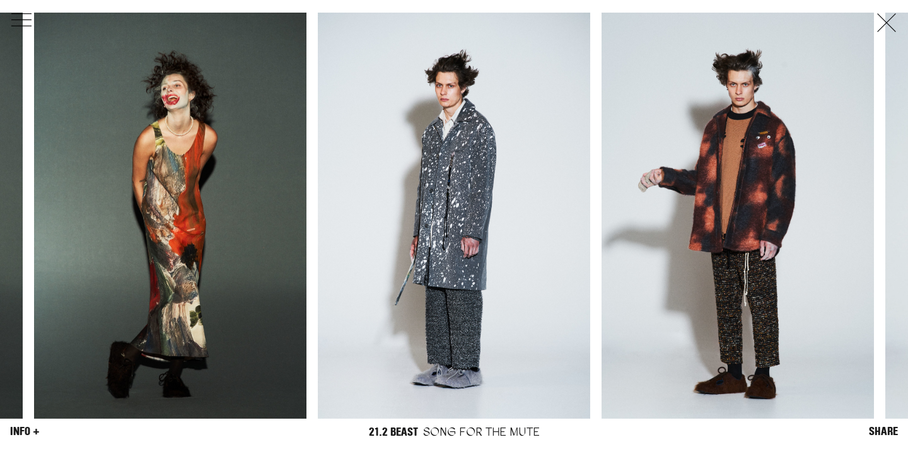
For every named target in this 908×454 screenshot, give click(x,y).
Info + (25, 431)
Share (883, 431)
